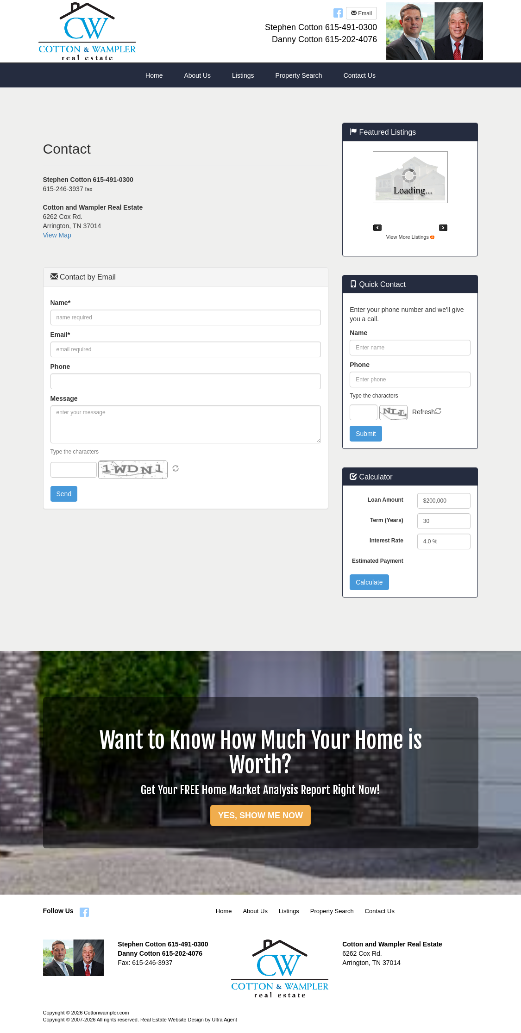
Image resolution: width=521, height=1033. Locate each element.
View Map (57, 235)
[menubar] (260, 75)
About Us (255, 911)
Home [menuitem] (154, 75)
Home (224, 911)
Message (64, 398)
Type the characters (74, 451)
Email (361, 13)
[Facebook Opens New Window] (338, 12)
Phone (60, 366)
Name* (60, 302)
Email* (60, 334)
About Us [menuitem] (197, 75)
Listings (289, 911)
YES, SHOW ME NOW (260, 815)
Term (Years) (386, 520)
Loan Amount (385, 500)
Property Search (332, 911)
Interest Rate (386, 540)
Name (358, 332)
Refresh (423, 412)
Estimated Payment (377, 561)
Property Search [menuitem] (299, 75)
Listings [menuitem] (243, 75)
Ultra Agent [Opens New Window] (224, 1019)
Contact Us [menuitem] (360, 75)
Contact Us (380, 911)
